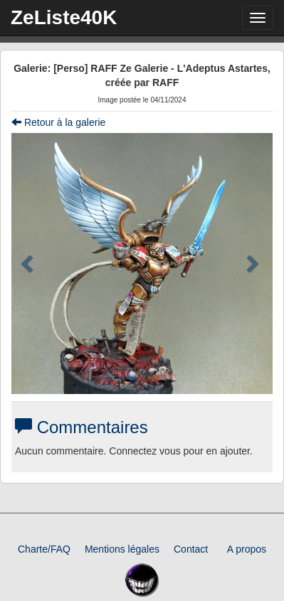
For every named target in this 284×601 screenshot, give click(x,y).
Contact (191, 549)
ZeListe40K (64, 17)
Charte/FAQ (44, 549)
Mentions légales (122, 549)
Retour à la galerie (58, 122)
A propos (246, 549)
